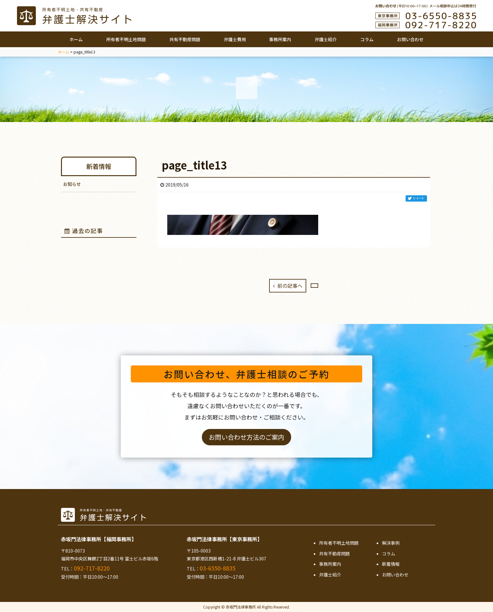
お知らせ (72, 184)
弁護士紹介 (326, 39)
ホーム (76, 39)
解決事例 (391, 543)
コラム (367, 39)
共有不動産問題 (184, 39)
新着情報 (98, 166)
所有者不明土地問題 (126, 39)
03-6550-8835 (217, 568)
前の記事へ (288, 285)
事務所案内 (280, 39)
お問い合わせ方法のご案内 (246, 437)
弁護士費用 (235, 39)
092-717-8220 (92, 568)
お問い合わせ (410, 39)
